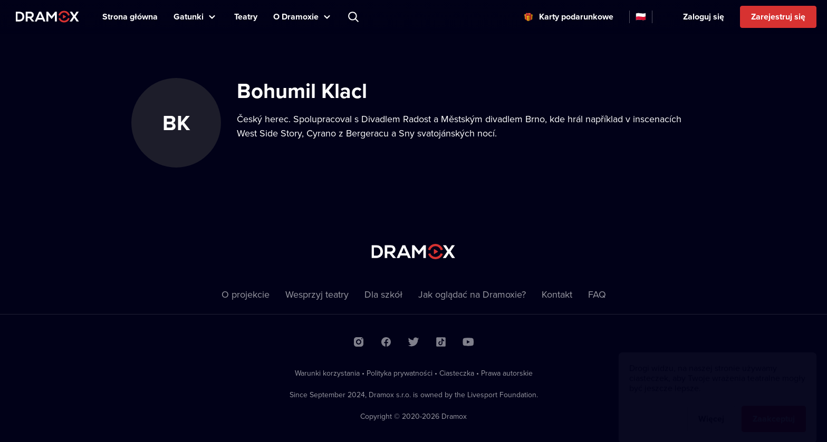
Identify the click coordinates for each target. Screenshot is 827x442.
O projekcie (246, 294)
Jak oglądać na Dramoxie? (472, 294)
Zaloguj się (703, 17)
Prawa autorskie (507, 373)
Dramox (47, 16)
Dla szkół (383, 294)
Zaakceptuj (774, 408)
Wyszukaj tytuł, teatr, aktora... (354, 17)
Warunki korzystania (327, 373)
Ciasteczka (456, 373)
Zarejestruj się (778, 17)
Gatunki (189, 17)
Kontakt (557, 294)
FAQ (597, 294)
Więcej (711, 408)
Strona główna (130, 17)
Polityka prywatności (399, 373)
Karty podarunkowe (576, 17)
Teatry (245, 17)
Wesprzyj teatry (317, 294)
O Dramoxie (296, 17)
